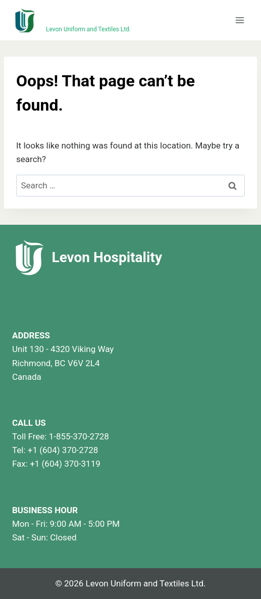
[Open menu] (239, 20)
